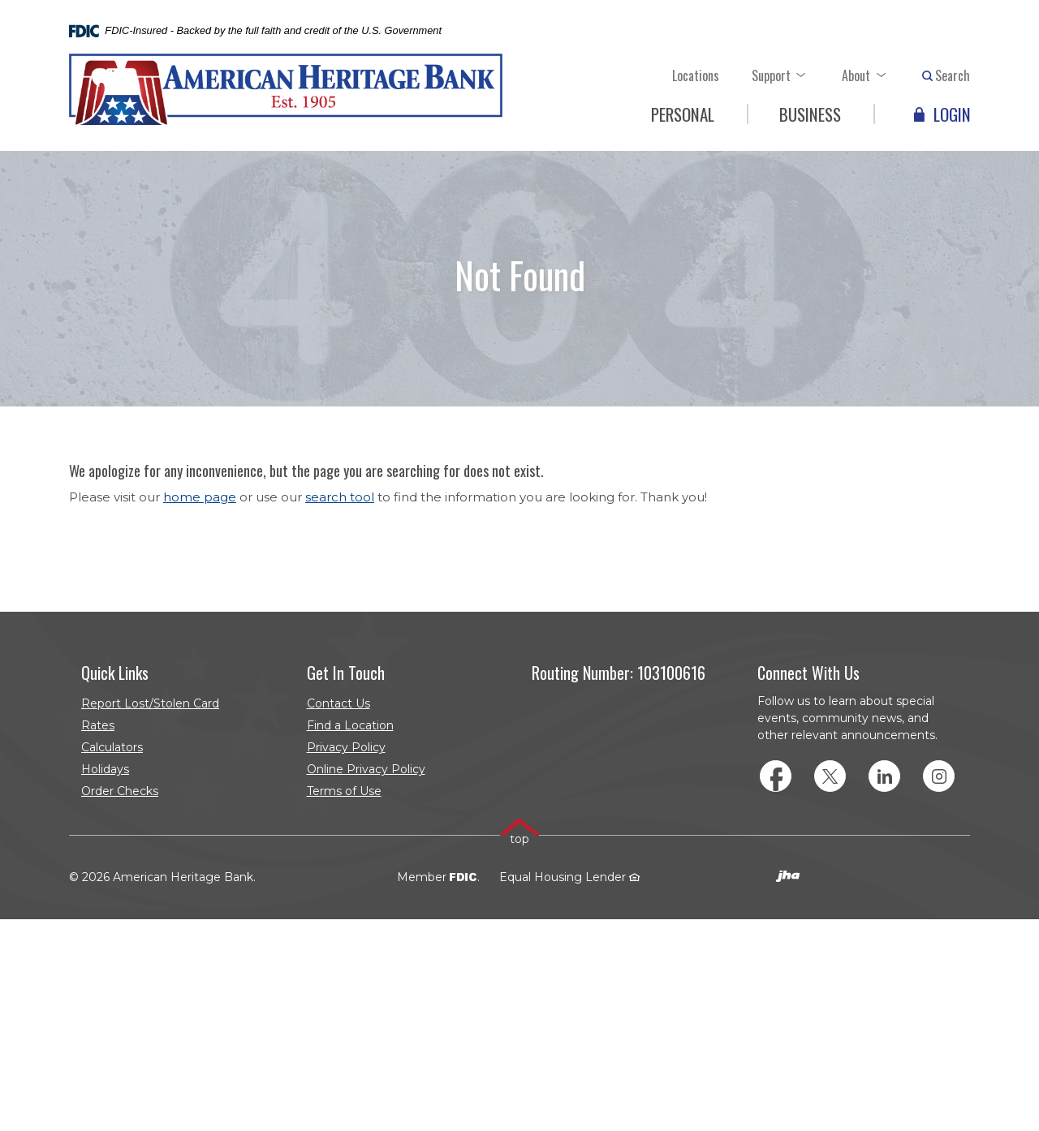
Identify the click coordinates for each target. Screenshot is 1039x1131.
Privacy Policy (346, 747)
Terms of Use (344, 791)
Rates (97, 725)
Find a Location (350, 725)
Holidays (105, 769)
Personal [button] (682, 114)
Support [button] (771, 75)
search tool (339, 497)
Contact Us (338, 703)
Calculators (112, 747)
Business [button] (810, 114)
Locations (695, 75)
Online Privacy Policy (366, 769)
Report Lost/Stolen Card (150, 703)
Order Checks (153, 793)
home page (199, 497)
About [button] (856, 75)
